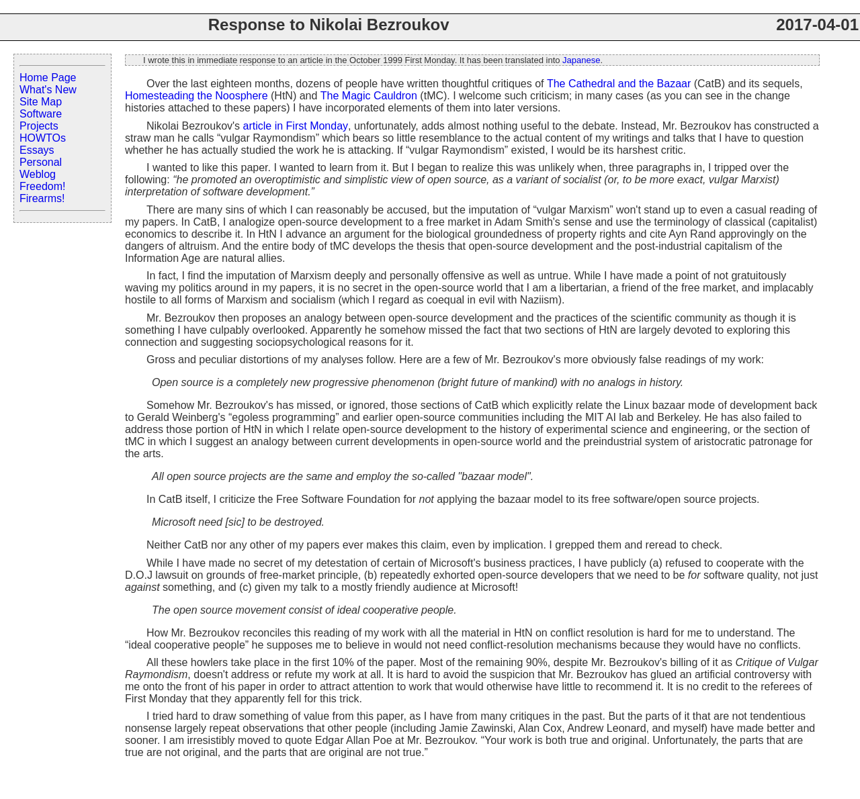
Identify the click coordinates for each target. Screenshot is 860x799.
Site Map (40, 101)
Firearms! (42, 198)
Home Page (48, 77)
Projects (38, 126)
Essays (36, 150)
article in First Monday (296, 126)
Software (40, 114)
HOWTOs (42, 138)
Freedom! (42, 186)
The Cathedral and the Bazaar (619, 83)
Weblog (37, 174)
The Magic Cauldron (368, 95)
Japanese (581, 60)
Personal (40, 162)
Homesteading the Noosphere (196, 95)
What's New (48, 89)
